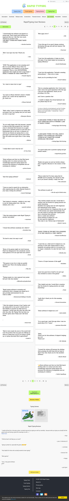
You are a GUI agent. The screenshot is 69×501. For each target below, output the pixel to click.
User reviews (50, 16)
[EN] (67, 1)
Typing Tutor (27, 480)
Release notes (19, 16)
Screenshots (27, 16)
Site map (38, 488)
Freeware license (36, 16)
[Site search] (56, 1)
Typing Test (51, 11)
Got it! (62, 497)
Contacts (64, 16)
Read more (4, 433)
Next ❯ (66, 22)
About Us (38, 482)
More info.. (16, 499)
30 (65, 26)
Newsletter (58, 16)
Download (11, 16)
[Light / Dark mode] (48, 1)
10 (61, 26)
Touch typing (28, 11)
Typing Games (40, 11)
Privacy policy (39, 485)
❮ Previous (3, 22)
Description (5, 16)
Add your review (34, 472)
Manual (44, 16)
